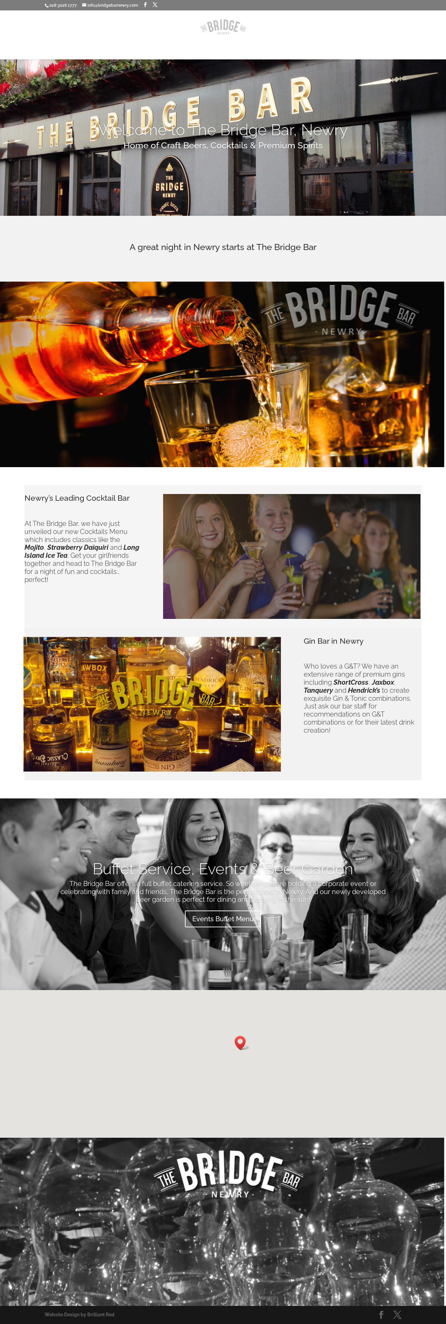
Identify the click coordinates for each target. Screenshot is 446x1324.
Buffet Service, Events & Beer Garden (223, 869)
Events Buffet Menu (223, 919)
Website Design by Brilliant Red (79, 1314)
